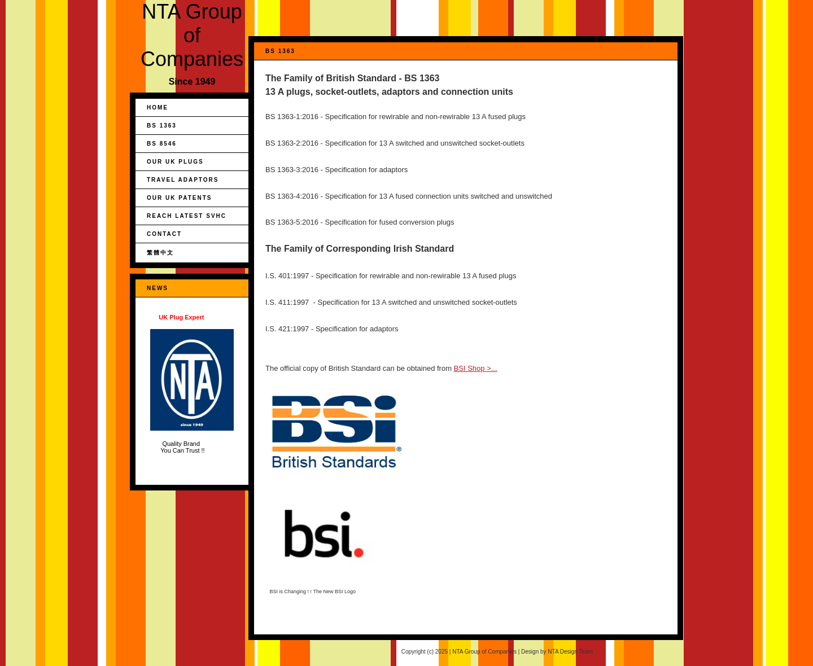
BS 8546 (162, 144)
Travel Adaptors (182, 180)
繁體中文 (160, 252)
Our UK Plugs (175, 162)
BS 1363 (162, 125)
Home (157, 107)
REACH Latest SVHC (186, 216)
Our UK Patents (179, 198)
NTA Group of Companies (192, 35)
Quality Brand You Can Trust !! (191, 384)
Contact (164, 234)
